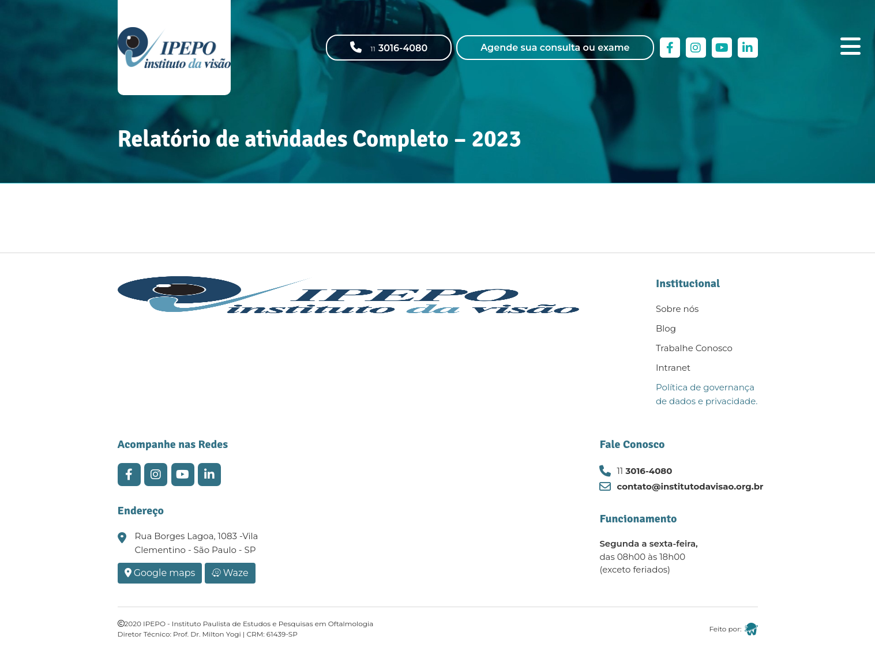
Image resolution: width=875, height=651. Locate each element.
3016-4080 (644, 470)
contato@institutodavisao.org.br (690, 486)
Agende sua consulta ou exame (554, 47)
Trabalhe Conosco (694, 348)
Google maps (160, 572)
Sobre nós (677, 308)
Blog (666, 328)
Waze (230, 572)
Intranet (673, 367)
